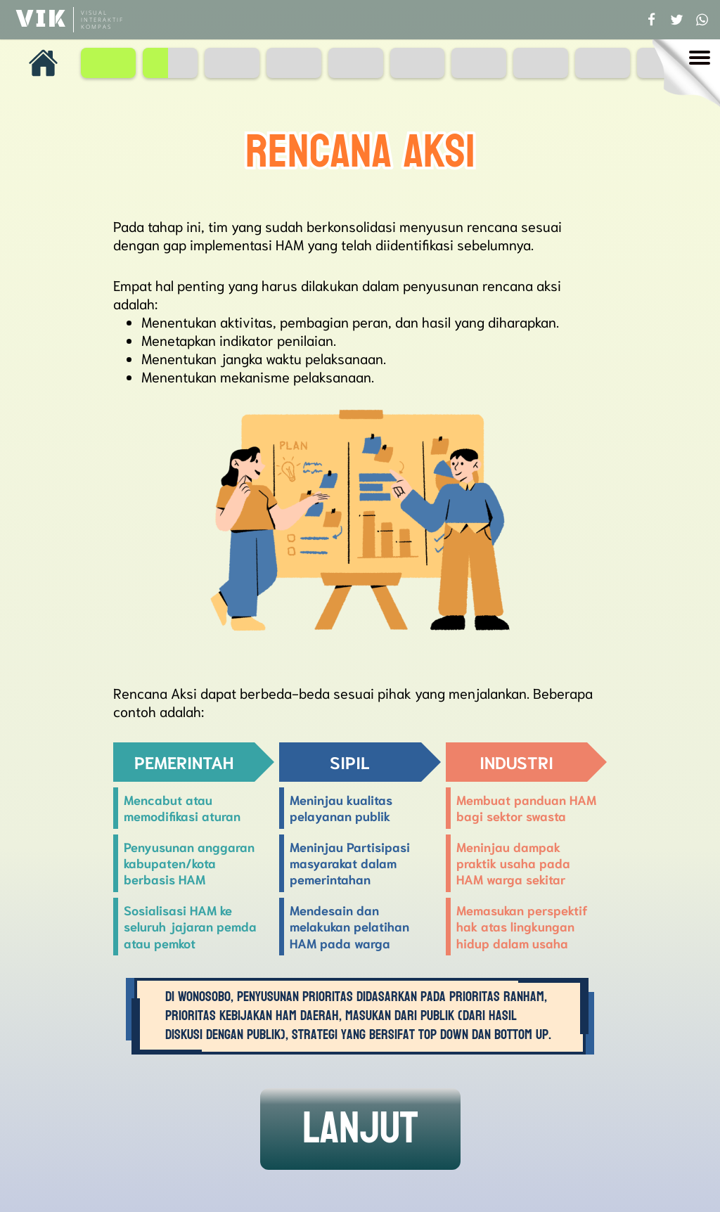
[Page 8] (540, 63)
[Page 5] (355, 63)
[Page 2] (170, 63)
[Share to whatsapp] (701, 19)
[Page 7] (478, 63)
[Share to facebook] (651, 19)
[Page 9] (602, 63)
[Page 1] (108, 63)
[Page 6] (417, 63)
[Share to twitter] (676, 19)
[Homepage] (43, 63)
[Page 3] (232, 63)
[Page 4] (293, 63)
